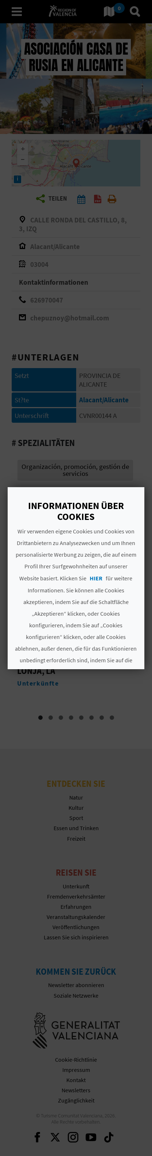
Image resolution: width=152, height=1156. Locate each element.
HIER (96, 578)
